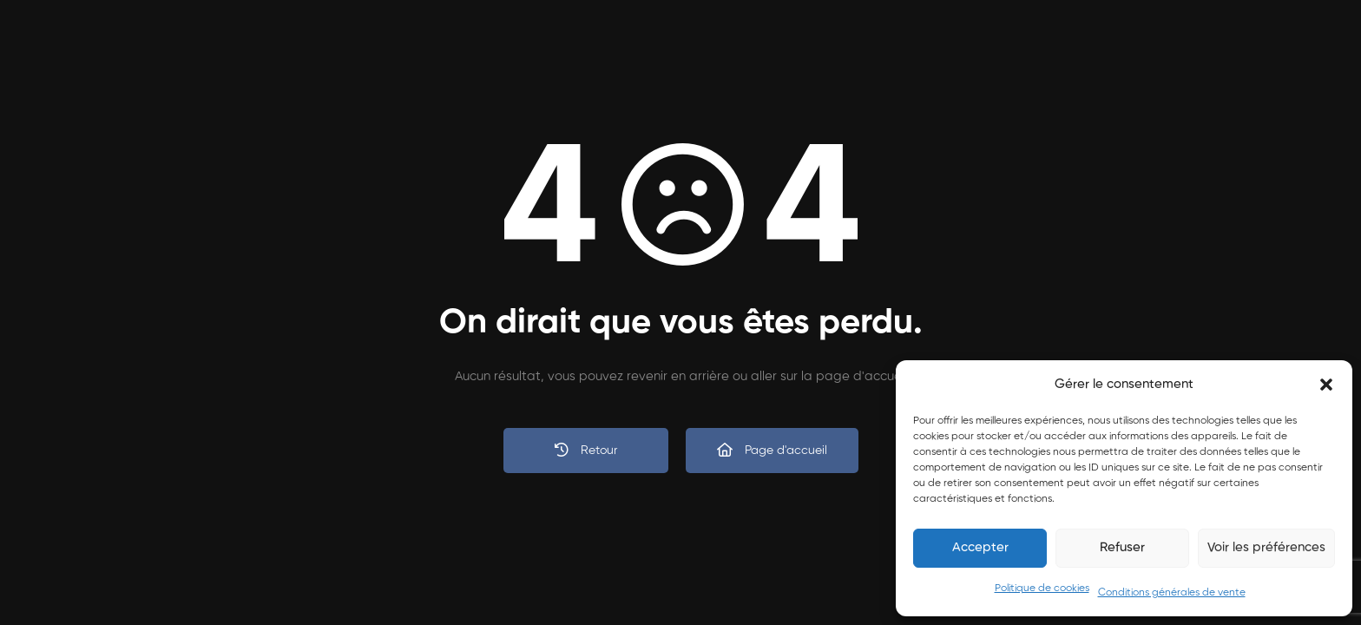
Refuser (1122, 547)
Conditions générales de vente (1172, 593)
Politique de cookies (1042, 588)
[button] (1326, 384)
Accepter (980, 547)
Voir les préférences (1266, 547)
